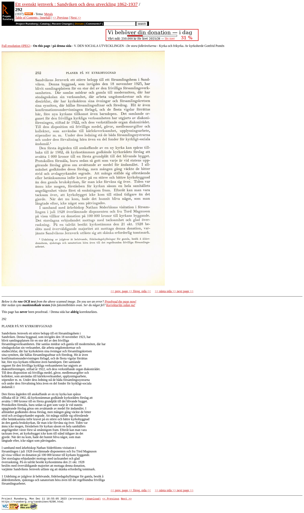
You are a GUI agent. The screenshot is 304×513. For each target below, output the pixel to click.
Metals (48, 14)
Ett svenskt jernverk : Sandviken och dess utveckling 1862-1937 (76, 4)
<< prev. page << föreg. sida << (131, 291)
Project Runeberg (27, 23)
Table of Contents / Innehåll (32, 17)
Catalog (45, 23)
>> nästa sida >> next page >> (174, 291)
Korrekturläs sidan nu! (120, 305)
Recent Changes (62, 23)
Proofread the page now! (120, 301)
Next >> (75, 17)
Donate (79, 23)
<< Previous (60, 17)
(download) (93, 499)
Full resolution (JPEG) (16, 45)
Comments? (93, 23)
